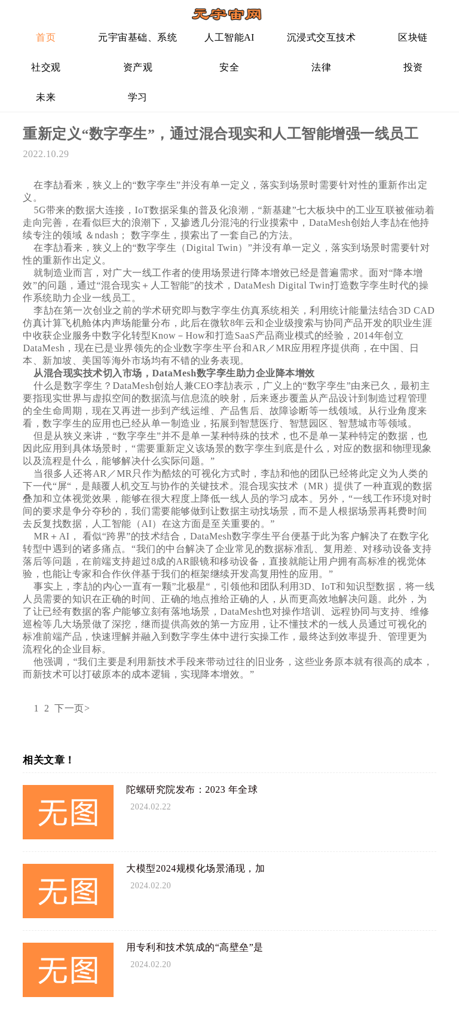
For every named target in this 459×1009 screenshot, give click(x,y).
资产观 (138, 67)
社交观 (46, 67)
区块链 (413, 37)
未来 (46, 97)
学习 (138, 97)
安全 (229, 67)
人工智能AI (229, 37)
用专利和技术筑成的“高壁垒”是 (195, 947)
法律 (321, 67)
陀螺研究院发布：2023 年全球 (192, 789)
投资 (413, 67)
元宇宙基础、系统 (137, 37)
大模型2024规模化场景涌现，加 (195, 868)
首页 (46, 37)
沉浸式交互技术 (321, 37)
